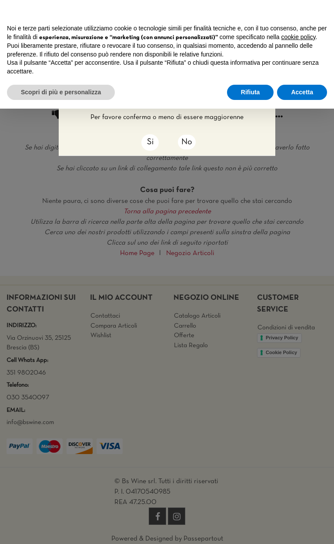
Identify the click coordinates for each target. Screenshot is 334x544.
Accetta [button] (302, 92)
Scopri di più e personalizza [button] (61, 92)
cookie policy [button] (298, 36)
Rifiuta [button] (250, 92)
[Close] (150, 142)
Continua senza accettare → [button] (286, 11)
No (186, 142)
